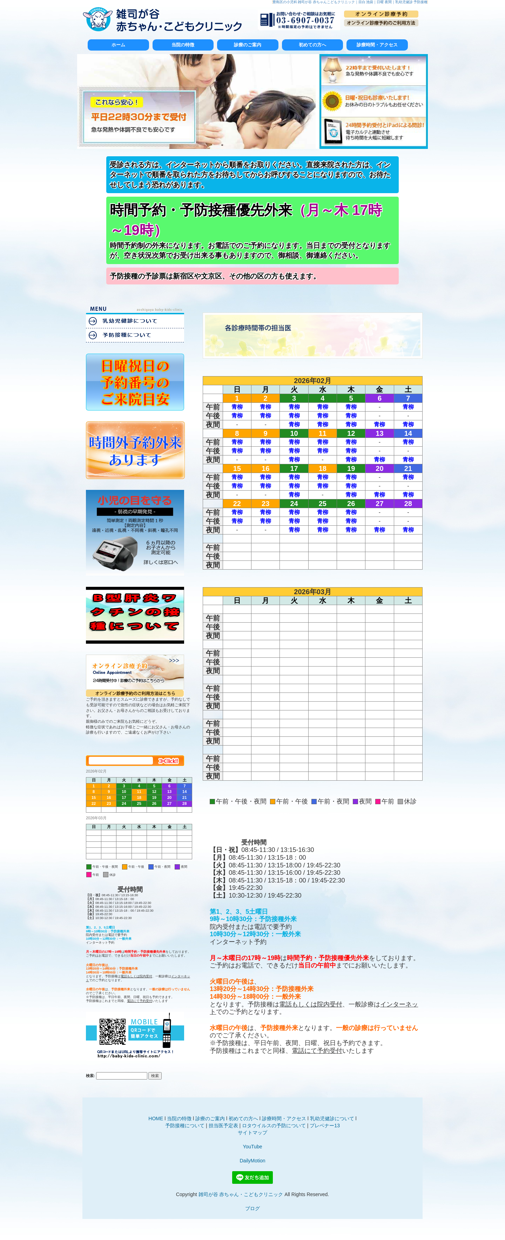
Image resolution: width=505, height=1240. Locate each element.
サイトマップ (252, 1132)
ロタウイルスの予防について (274, 1125)
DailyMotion (252, 1160)
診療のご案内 (247, 44)
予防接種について (184, 1125)
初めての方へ (312, 44)
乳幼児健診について (332, 1118)
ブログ (252, 1208)
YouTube (252, 1146)
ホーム (118, 44)
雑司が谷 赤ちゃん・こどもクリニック (240, 1194)
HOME (155, 1118)
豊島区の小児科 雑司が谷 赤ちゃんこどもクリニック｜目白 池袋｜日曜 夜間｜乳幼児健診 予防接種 (350, 2)
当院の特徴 (182, 44)
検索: (90, 1076)
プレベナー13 (325, 1125)
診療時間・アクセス (377, 44)
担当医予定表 (223, 1125)
